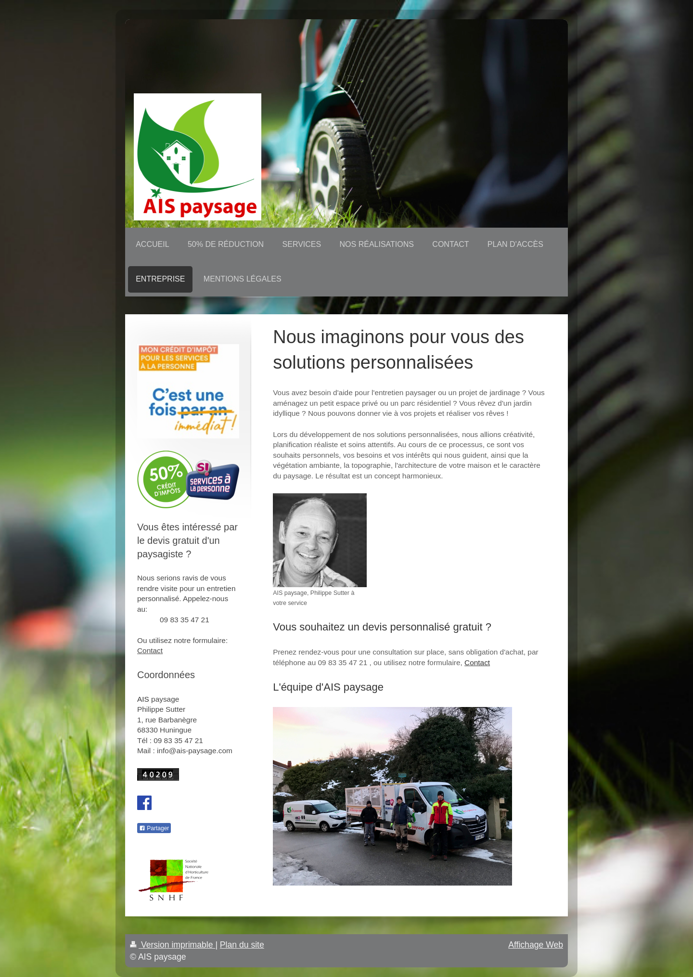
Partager (154, 828)
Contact (477, 662)
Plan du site (242, 945)
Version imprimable (172, 945)
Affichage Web (535, 945)
